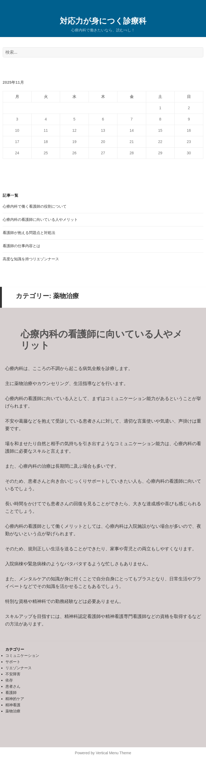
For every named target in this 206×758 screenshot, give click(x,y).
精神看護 (12, 705)
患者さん (12, 686)
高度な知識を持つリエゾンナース (31, 259)
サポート (12, 662)
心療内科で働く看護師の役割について (35, 206)
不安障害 (12, 674)
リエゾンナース (18, 668)
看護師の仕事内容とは (21, 246)
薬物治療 (12, 711)
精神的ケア (14, 699)
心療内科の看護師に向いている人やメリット (40, 219)
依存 (9, 680)
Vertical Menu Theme (113, 753)
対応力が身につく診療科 (103, 20)
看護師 (11, 692)
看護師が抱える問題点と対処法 (29, 232)
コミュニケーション (22, 655)
